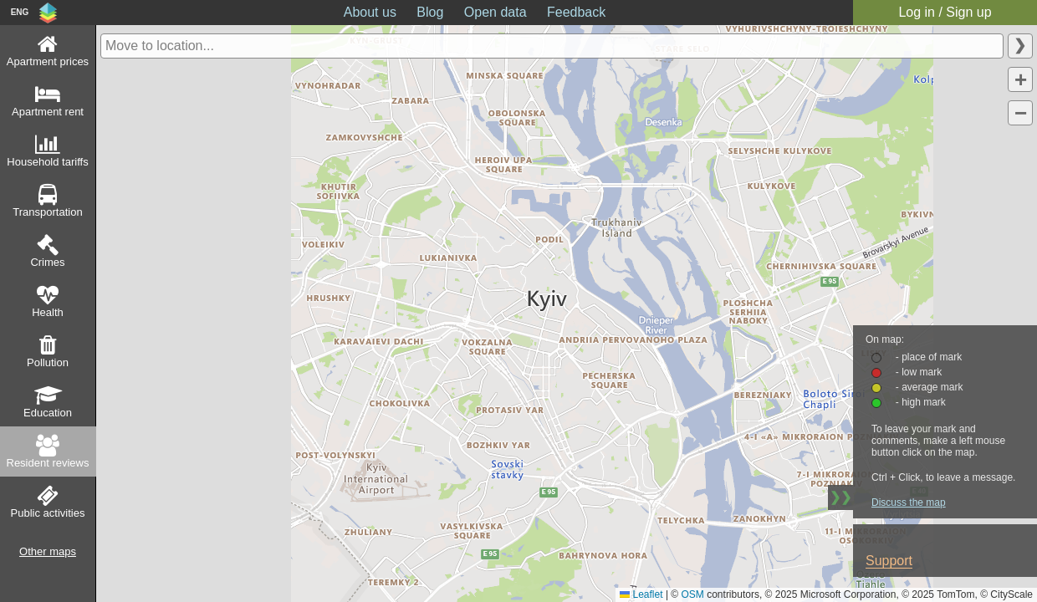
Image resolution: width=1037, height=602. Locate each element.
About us (370, 12)
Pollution (48, 362)
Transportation (47, 212)
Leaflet (641, 594)
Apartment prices (48, 61)
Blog (429, 12)
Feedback (576, 12)
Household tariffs (47, 162)
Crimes (47, 262)
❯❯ (840, 497)
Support (889, 561)
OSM (693, 594)
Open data (495, 12)
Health (48, 312)
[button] (1020, 79)
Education (47, 412)
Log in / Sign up (944, 12)
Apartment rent (48, 111)
